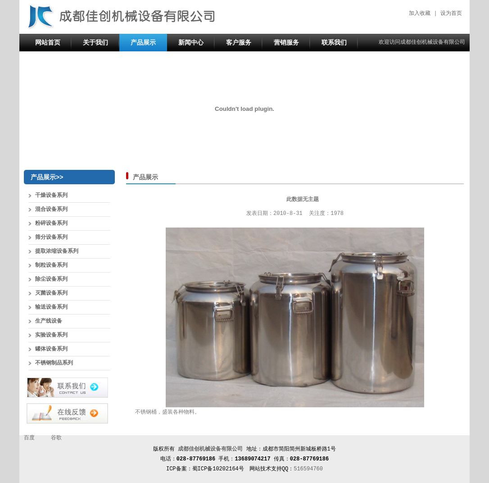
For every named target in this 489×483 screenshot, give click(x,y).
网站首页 (47, 42)
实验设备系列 (51, 335)
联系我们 (334, 42)
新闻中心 (191, 42)
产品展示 (143, 42)
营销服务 (286, 42)
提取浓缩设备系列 (56, 251)
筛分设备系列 (51, 237)
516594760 (308, 469)
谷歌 (56, 438)
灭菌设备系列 (51, 293)
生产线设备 (48, 321)
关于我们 (95, 42)
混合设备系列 (51, 209)
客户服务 (238, 42)
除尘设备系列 (51, 279)
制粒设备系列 (51, 265)
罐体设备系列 (51, 349)
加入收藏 (419, 13)
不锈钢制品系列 (54, 363)
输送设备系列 (51, 307)
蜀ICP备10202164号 (218, 469)
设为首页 (451, 13)
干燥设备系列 (51, 195)
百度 (29, 438)
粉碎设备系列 (51, 223)
